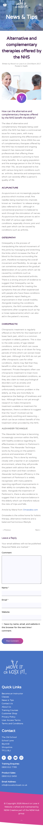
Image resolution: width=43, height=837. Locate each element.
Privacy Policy (8, 717)
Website (6, 612)
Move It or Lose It (17, 64)
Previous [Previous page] (7, 530)
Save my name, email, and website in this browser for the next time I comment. (21, 627)
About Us (6, 707)
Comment (7, 552)
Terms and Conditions (12, 723)
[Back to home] (21, 4)
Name (5, 587)
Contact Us (7, 703)
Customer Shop (9, 713)
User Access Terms (11, 720)
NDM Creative (11, 810)
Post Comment (12, 641)
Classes (5, 697)
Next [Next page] (37, 530)
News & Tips (8, 700)
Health (25, 66)
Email (5, 600)
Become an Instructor (12, 693)
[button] (40, 4)
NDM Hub (34, 810)
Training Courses (10, 710)
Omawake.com (30, 509)
